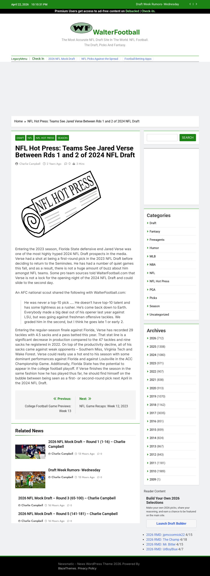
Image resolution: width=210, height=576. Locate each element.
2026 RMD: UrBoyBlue (162, 549)
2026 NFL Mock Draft (61, 58)
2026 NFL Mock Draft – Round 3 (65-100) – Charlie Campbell (67, 498)
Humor (154, 248)
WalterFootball (116, 32)
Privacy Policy (87, 568)
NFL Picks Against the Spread (99, 58)
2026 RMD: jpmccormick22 (166, 535)
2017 (153, 413)
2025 (153, 346)
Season (61, 138)
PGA (152, 290)
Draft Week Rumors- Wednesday (157, 4)
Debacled (132, 11)
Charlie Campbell (29, 164)
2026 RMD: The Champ (163, 539)
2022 (153, 371)
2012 (153, 454)
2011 (153, 463)
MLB (153, 256)
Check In (38, 59)
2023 (153, 363)
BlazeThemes (67, 568)
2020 (153, 388)
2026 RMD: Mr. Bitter (161, 544)
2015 (153, 430)
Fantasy (155, 231)
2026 (153, 338)
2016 (153, 421)
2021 (153, 380)
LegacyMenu (19, 58)
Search (188, 137)
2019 (153, 396)
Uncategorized (159, 314)
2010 (153, 471)
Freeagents (157, 240)
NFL (29, 138)
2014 (153, 438)
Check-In (147, 11)
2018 (153, 405)
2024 (153, 355)
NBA (153, 264)
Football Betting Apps (138, 58)
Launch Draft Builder (171, 523)
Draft (20, 138)
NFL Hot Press (44, 138)
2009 (153, 479)
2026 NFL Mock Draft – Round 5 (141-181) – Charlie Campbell (68, 514)
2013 (153, 446)
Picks (153, 298)
